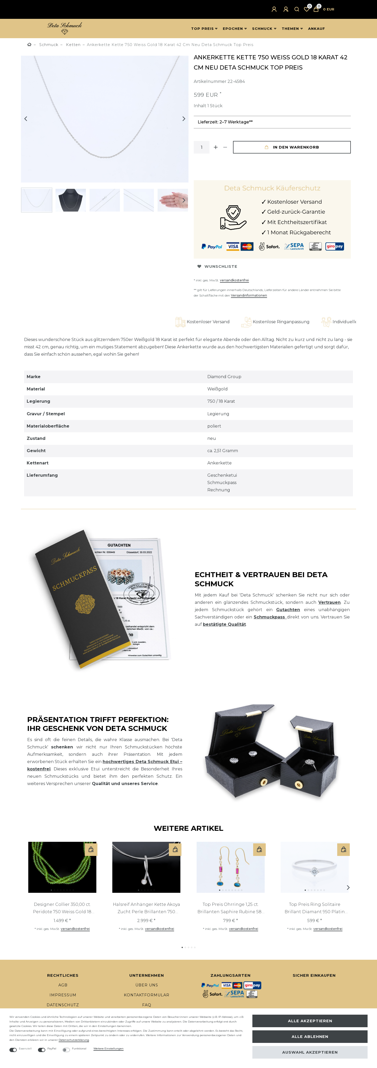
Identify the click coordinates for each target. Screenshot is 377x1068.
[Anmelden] (274, 9)
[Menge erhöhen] (215, 147)
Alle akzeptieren (310, 1021)
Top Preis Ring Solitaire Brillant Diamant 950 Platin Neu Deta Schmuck (315, 909)
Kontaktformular (146, 995)
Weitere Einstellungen (108, 1048)
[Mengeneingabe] (201, 147)
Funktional (79, 1048)
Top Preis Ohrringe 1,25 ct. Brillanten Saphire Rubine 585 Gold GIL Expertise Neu (230, 909)
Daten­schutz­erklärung (74, 1040)
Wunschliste (217, 266)
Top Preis (202, 28)
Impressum (62, 995)
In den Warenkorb (292, 147)
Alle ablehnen (310, 1036)
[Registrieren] (286, 9)
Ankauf (316, 28)
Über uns (146, 985)
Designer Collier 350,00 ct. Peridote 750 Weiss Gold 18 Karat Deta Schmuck (62, 909)
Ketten (73, 44)
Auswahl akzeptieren (310, 1052)
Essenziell (25, 1048)
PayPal (51, 1048)
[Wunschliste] (306, 9)
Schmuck (262, 28)
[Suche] (297, 9)
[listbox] (62, 867)
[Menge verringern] (225, 147)
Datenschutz (63, 1005)
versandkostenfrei (234, 280)
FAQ (146, 1005)
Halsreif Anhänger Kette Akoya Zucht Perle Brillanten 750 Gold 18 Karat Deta (146, 909)
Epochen (233, 28)
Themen (290, 28)
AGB (63, 985)
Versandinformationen (249, 295)
